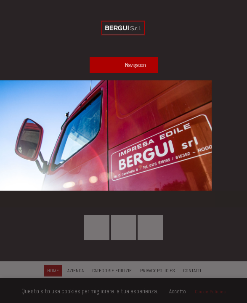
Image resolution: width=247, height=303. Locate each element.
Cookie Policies (210, 292)
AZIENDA (75, 271)
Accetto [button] (177, 291)
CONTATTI (192, 271)
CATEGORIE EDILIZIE (112, 271)
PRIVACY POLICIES (157, 271)
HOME (53, 271)
